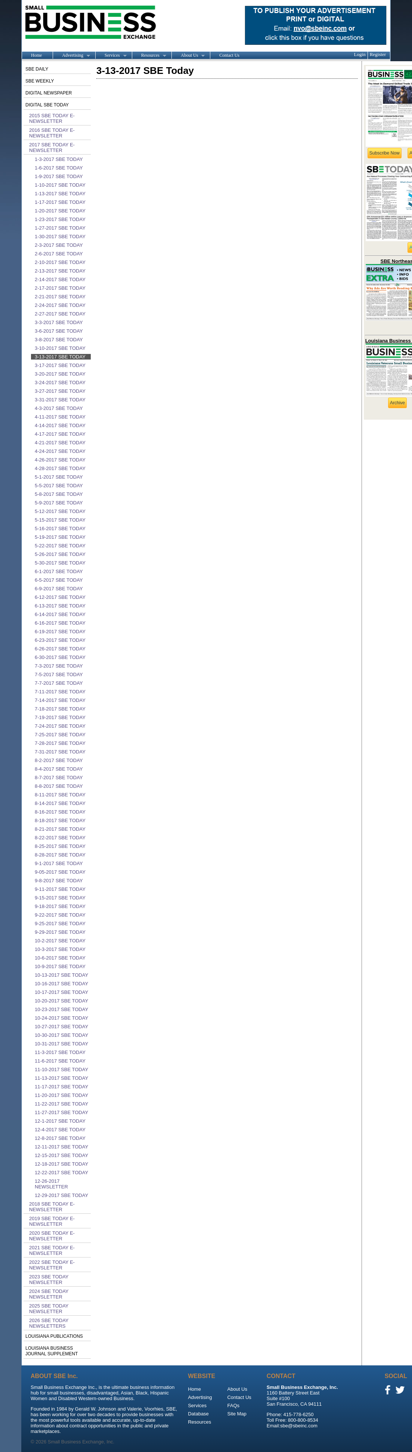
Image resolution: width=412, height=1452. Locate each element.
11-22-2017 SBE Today (61, 1104)
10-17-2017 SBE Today (61, 992)
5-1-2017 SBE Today (59, 477)
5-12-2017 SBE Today (60, 511)
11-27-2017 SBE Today (61, 1112)
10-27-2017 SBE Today (61, 1026)
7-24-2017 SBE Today (60, 726)
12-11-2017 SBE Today (61, 1147)
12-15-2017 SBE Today (61, 1155)
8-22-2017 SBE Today (60, 837)
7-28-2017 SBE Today (60, 743)
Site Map (236, 1414)
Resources (149, 56)
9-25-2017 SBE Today (60, 923)
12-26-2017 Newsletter (51, 1184)
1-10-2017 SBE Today (60, 185)
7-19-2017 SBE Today (60, 717)
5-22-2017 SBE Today (60, 545)
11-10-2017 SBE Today (61, 1069)
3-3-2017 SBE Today (59, 322)
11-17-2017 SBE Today (61, 1086)
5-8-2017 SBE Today (59, 494)
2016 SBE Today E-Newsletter (52, 133)
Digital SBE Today (47, 105)
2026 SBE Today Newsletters (48, 1323)
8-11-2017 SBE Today (60, 794)
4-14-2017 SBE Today (60, 425)
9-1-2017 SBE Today (59, 863)
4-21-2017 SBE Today (60, 442)
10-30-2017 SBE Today (61, 1035)
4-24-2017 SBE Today (60, 451)
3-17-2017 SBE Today (60, 365)
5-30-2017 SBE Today (60, 563)
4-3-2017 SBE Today (59, 408)
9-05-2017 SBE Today (60, 872)
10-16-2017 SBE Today (61, 983)
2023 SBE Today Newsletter (48, 1279)
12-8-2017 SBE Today (60, 1138)
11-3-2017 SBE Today (60, 1052)
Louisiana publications (54, 1336)
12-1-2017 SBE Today (60, 1121)
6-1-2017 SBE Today (59, 571)
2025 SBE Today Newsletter (48, 1308)
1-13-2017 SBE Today (60, 193)
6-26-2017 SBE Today (60, 649)
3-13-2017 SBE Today (60, 357)
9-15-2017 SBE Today (60, 898)
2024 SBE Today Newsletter (48, 1294)
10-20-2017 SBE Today (61, 1001)
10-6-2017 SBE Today (60, 958)
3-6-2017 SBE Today (59, 331)
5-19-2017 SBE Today (60, 537)
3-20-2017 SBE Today (60, 374)
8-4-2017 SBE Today (59, 769)
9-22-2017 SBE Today (60, 915)
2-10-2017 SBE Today (60, 262)
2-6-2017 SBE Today (59, 253)
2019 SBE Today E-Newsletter (52, 1221)
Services (111, 56)
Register (378, 54)
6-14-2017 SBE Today (60, 614)
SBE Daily (36, 69)
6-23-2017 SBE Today (60, 640)
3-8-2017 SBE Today (59, 339)
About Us (188, 56)
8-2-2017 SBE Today (59, 760)
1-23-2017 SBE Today (60, 219)
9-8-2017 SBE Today (59, 880)
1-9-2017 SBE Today (59, 176)
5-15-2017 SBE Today (60, 520)
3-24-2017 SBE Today (60, 382)
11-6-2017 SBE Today (60, 1061)
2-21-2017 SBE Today (60, 296)
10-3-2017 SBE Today (60, 949)
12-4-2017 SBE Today (60, 1129)
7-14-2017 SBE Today (60, 700)
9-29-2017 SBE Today (60, 932)
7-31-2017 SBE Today (60, 752)
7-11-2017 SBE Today (60, 691)
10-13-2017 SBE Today (61, 975)
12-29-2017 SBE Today (61, 1195)
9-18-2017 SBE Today (60, 906)
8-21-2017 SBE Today (60, 829)
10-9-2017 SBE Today (60, 966)
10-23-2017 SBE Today (61, 1009)
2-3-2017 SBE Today (59, 245)
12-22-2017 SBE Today (61, 1172)
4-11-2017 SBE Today (60, 417)
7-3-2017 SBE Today (59, 666)
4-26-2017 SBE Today (60, 460)
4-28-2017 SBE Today (60, 468)
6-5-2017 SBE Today (59, 580)
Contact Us (229, 55)
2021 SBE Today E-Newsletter (52, 1250)
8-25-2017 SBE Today (60, 846)
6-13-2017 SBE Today (60, 606)
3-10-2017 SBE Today (60, 348)
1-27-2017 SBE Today (60, 228)
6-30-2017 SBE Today (60, 657)
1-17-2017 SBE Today (60, 202)
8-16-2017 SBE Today (60, 812)
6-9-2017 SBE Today (59, 588)
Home (36, 55)
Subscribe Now (384, 153)
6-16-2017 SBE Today (60, 623)
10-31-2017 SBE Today (61, 1044)
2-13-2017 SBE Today (60, 271)
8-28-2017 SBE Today (60, 855)
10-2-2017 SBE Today (60, 940)
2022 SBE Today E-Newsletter (52, 1265)
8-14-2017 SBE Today (60, 803)
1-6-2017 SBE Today (59, 168)
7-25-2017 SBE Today (60, 734)
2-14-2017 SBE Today (60, 279)
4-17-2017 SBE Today (60, 434)
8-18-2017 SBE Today (60, 820)
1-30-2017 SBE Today (60, 236)
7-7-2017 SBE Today (59, 683)
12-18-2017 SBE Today (61, 1164)
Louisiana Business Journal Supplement (51, 1351)
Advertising (71, 56)
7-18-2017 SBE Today (60, 709)
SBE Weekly (39, 81)
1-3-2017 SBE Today (59, 159)
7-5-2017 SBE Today (59, 674)
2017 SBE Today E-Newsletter (52, 147)
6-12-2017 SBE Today (60, 597)
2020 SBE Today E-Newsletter (52, 1235)
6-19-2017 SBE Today (60, 631)
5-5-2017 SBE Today (59, 485)
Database (198, 1414)
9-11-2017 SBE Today (60, 889)
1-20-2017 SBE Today (60, 211)
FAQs (233, 1405)
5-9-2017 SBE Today (59, 503)
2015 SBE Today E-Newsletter (52, 118)
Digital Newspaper (48, 93)
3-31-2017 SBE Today (60, 399)
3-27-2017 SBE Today (60, 391)
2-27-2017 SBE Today (60, 314)
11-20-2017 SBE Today (61, 1095)
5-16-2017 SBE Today (60, 528)
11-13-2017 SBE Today (61, 1078)
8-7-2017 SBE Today (59, 777)
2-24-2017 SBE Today (60, 305)
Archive (397, 402)
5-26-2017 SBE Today (60, 554)
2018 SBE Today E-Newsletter (52, 1206)
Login (360, 54)
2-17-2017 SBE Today (60, 288)
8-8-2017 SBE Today (59, 786)
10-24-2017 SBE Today (61, 1018)
